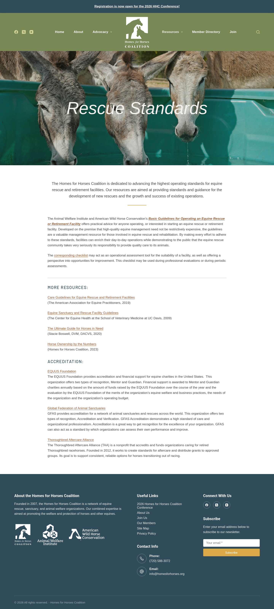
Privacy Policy (146, 533)
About (78, 32)
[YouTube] (31, 32)
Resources (173, 32)
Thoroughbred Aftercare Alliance (71, 440)
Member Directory (206, 32)
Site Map (143, 528)
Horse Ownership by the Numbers (72, 344)
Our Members (146, 523)
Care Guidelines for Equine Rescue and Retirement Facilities (91, 297)
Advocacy (103, 32)
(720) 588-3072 (159, 561)
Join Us (142, 518)
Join (233, 32)
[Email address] (231, 543)
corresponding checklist (71, 255)
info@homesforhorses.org (166, 573)
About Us (143, 512)
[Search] (258, 32)
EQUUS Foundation (62, 371)
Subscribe (231, 552)
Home (59, 32)
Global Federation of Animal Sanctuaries (76, 408)
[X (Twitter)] (24, 32)
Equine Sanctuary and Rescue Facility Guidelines (83, 313)
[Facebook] (16, 32)
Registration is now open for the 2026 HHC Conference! (137, 6)
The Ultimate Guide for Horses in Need (75, 328)
